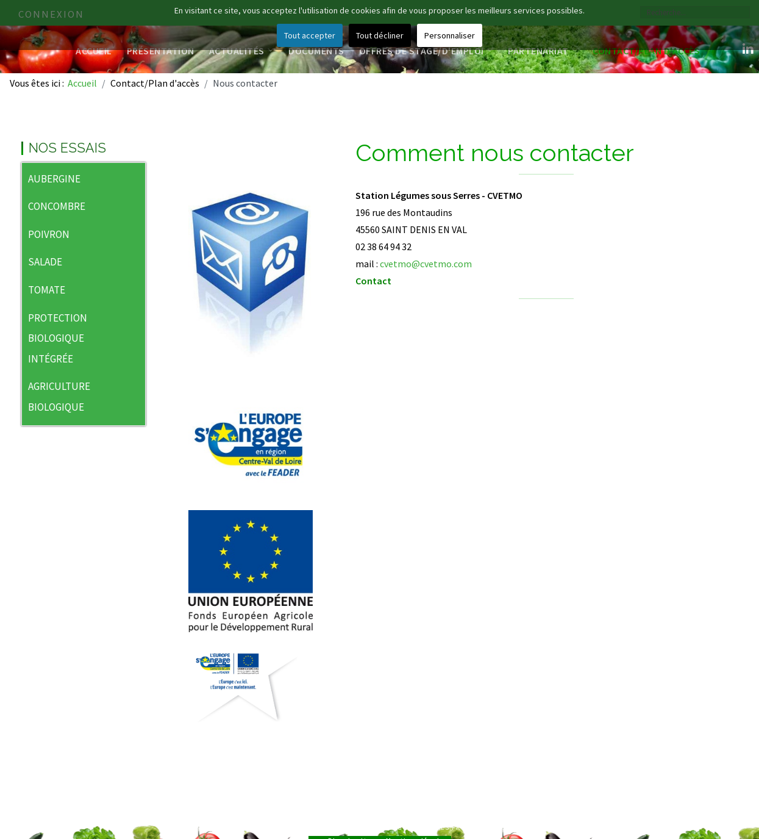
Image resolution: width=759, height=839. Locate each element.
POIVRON (48, 234)
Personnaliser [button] (449, 35)
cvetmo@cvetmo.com (426, 263)
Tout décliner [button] (380, 35)
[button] (136, 180)
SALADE (45, 261)
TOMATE (46, 290)
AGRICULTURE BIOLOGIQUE (59, 397)
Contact (373, 281)
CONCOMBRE (56, 206)
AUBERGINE (54, 178)
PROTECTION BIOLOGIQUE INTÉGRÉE (57, 338)
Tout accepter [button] (309, 35)
